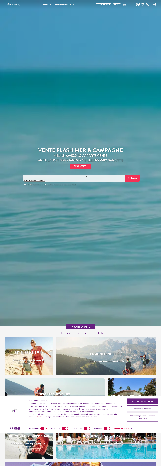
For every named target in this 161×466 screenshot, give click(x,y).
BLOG (72, 4)
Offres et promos (61, 4)
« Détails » (39, 450)
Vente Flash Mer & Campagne (80, 150)
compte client (103, 5)
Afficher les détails (121, 462)
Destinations (47, 4)
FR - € (116, 5)
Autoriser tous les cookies (142, 434)
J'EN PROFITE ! (80, 166)
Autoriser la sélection (142, 442)
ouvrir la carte (80, 327)
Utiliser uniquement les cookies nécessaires (142, 450)
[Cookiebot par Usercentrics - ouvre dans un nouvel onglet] (14, 461)
